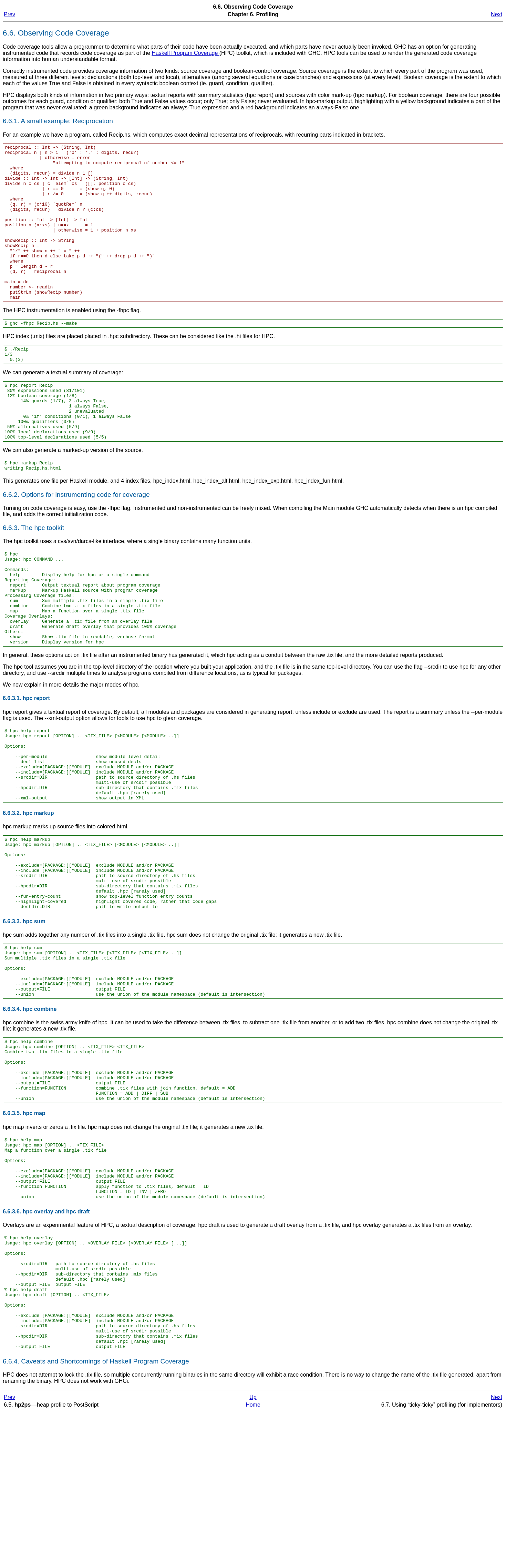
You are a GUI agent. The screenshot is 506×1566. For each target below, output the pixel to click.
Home (253, 1559)
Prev (9, 14)
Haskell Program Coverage (185, 53)
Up (252, 1551)
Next (496, 14)
